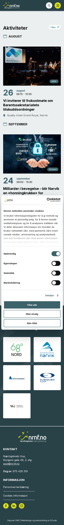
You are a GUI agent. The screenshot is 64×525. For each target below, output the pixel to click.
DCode (53, 520)
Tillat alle (32, 304)
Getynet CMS (13, 520)
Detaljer (49, 295)
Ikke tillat (32, 323)
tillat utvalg (32, 314)
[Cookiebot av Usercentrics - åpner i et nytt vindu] (46, 200)
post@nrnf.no (11, 463)
